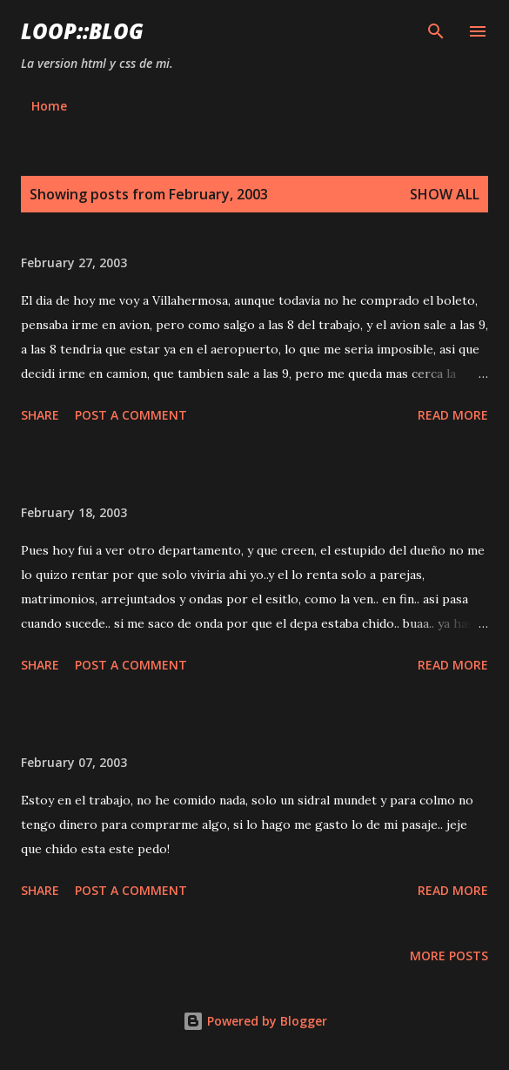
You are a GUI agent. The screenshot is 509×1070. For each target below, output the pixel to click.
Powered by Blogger (255, 1021)
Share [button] (40, 415)
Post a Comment (131, 415)
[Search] (435, 31)
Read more (453, 415)
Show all (444, 194)
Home (49, 106)
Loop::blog (82, 31)
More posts (449, 955)
